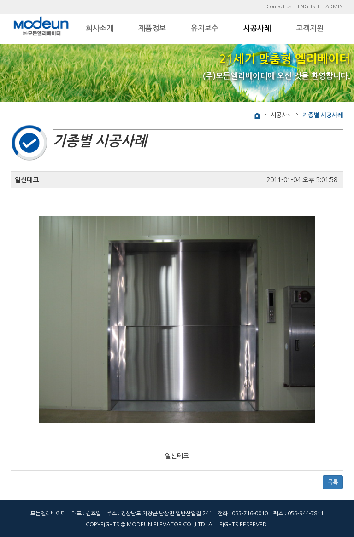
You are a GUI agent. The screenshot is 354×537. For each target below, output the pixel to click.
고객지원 (310, 28)
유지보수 (204, 28)
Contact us (278, 6)
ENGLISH (308, 6)
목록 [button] (333, 482)
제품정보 (152, 28)
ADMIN (334, 6)
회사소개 (99, 28)
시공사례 (257, 28)
